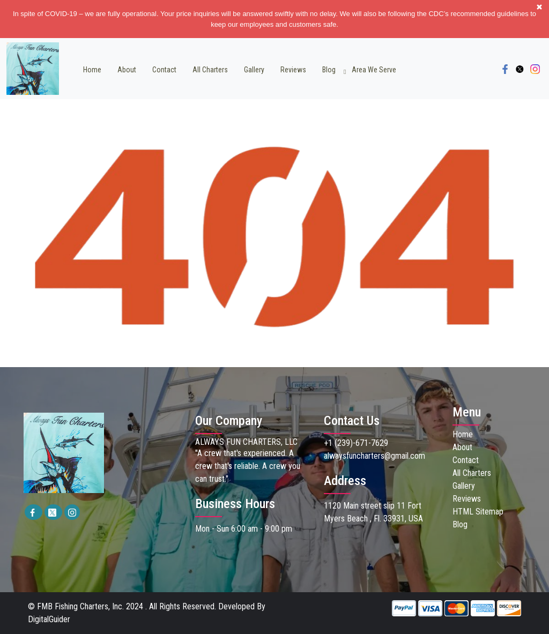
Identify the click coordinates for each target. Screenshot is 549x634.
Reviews (293, 69)
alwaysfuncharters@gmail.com (374, 456)
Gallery (254, 69)
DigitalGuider (49, 619)
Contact (164, 69)
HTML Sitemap (477, 511)
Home (92, 69)
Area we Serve (374, 69)
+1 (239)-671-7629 (356, 443)
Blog (329, 69)
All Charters (210, 69)
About (126, 69)
